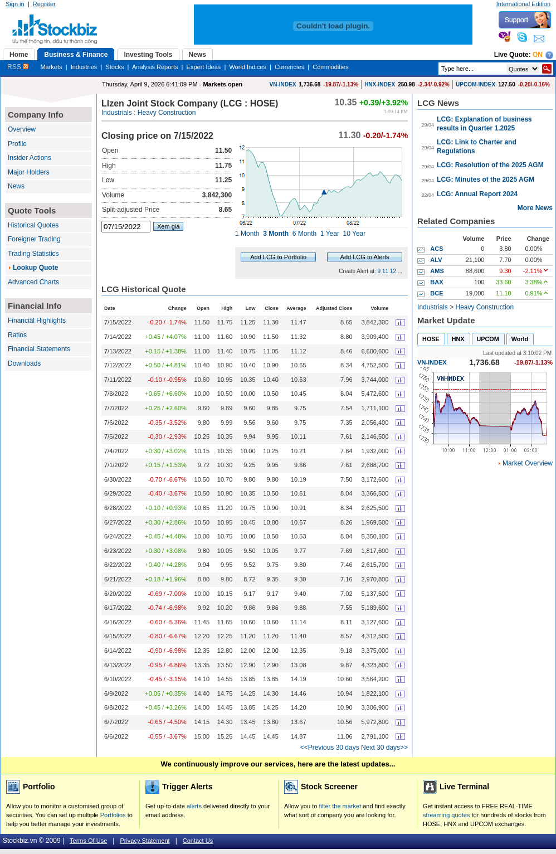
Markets (51, 67)
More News (535, 208)
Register (44, 4)
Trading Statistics (33, 254)
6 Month (304, 233)
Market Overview (528, 463)
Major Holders (29, 172)
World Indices (247, 67)
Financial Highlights (37, 320)
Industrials (116, 113)
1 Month (247, 233)
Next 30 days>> (384, 747)
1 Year (329, 233)
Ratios (17, 335)
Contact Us (198, 840)
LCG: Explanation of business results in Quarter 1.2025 (484, 123)
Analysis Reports (155, 67)
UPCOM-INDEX (475, 84)
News (16, 186)
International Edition (523, 4)
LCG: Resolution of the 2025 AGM (490, 165)
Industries (84, 67)
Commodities (330, 67)
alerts (194, 806)
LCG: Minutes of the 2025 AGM (485, 179)
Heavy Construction (167, 113)
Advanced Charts (33, 282)
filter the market (340, 806)
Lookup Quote (35, 267)
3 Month (276, 233)
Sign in (15, 4)
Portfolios (113, 815)
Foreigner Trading (34, 239)
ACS (436, 248)
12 (393, 271)
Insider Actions (29, 158)
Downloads (24, 363)
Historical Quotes (33, 225)
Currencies (289, 67)
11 (385, 271)
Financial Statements (39, 349)
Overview (22, 129)
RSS (17, 67)
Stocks (114, 67)
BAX (436, 282)
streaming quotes (446, 815)
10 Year (354, 233)
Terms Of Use (88, 840)
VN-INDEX (283, 84)
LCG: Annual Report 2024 (477, 194)
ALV (436, 259)
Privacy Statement (144, 840)
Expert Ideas (204, 67)
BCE (436, 293)
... (400, 271)
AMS (436, 271)
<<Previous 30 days (329, 747)
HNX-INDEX (379, 84)
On (538, 55)
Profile (17, 144)
